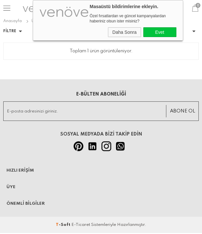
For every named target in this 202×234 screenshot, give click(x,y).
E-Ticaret (80, 225)
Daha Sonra (125, 32)
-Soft (63, 225)
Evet (159, 32)
